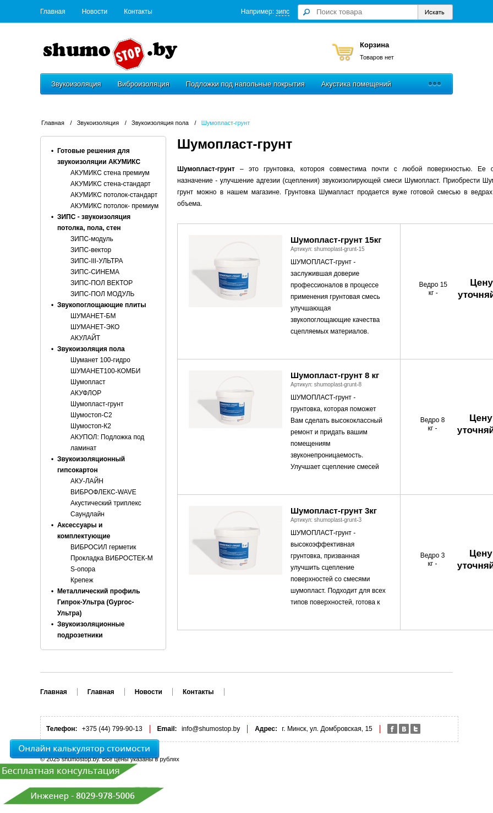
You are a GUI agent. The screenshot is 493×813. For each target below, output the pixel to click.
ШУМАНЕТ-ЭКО (94, 327)
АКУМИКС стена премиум (110, 173)
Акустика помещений (356, 84)
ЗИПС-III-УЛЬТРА (96, 261)
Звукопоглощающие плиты (101, 305)
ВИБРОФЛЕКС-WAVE (103, 492)
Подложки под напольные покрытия (245, 84)
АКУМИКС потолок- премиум (114, 206)
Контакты (138, 11)
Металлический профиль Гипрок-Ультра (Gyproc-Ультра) (98, 602)
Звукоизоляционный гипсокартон (91, 464)
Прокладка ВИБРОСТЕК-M (111, 558)
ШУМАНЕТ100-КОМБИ (105, 371)
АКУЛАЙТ (85, 338)
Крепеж (81, 580)
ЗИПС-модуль (91, 239)
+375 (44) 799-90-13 (112, 729)
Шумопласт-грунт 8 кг (335, 375)
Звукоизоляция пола (160, 122)
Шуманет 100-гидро (100, 360)
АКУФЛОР (85, 393)
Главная (52, 11)
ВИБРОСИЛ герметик (103, 547)
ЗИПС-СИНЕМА (94, 272)
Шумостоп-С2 (91, 415)
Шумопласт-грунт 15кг (336, 239)
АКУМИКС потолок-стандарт (113, 195)
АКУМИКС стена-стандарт (110, 184)
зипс (282, 11)
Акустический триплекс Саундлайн (105, 508)
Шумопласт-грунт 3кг (334, 510)
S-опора (82, 569)
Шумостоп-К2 (90, 426)
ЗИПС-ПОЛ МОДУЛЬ (102, 294)
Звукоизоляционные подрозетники (91, 629)
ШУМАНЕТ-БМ (93, 316)
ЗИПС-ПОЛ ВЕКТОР (101, 283)
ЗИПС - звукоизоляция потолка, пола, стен (93, 222)
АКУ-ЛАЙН (86, 481)
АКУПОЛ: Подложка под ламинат (107, 442)
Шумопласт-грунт (225, 122)
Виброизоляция (143, 84)
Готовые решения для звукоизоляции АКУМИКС (98, 156)
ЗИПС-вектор (90, 250)
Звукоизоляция (76, 84)
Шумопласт (87, 382)
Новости (94, 11)
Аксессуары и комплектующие (84, 530)
